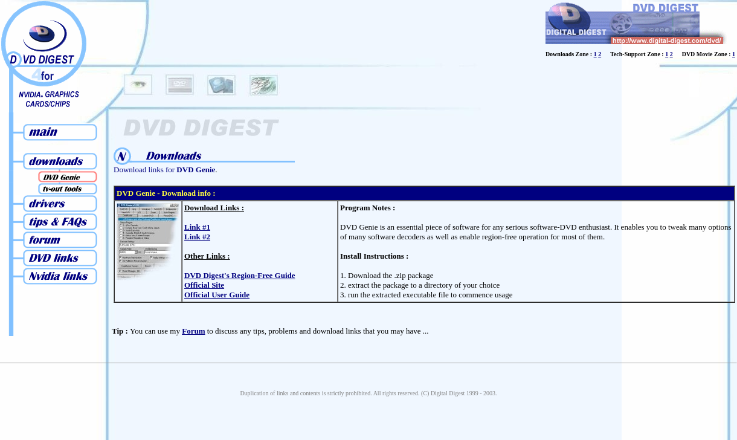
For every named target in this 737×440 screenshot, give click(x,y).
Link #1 (197, 226)
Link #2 (197, 236)
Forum (193, 330)
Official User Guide (216, 294)
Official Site (204, 285)
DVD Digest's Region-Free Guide (239, 275)
